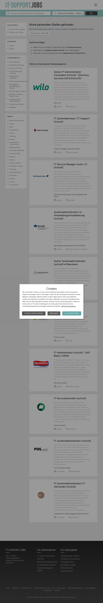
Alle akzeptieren (72, 313)
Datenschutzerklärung (68, 306)
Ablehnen (54, 313)
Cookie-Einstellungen (33, 313)
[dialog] (51, 301)
